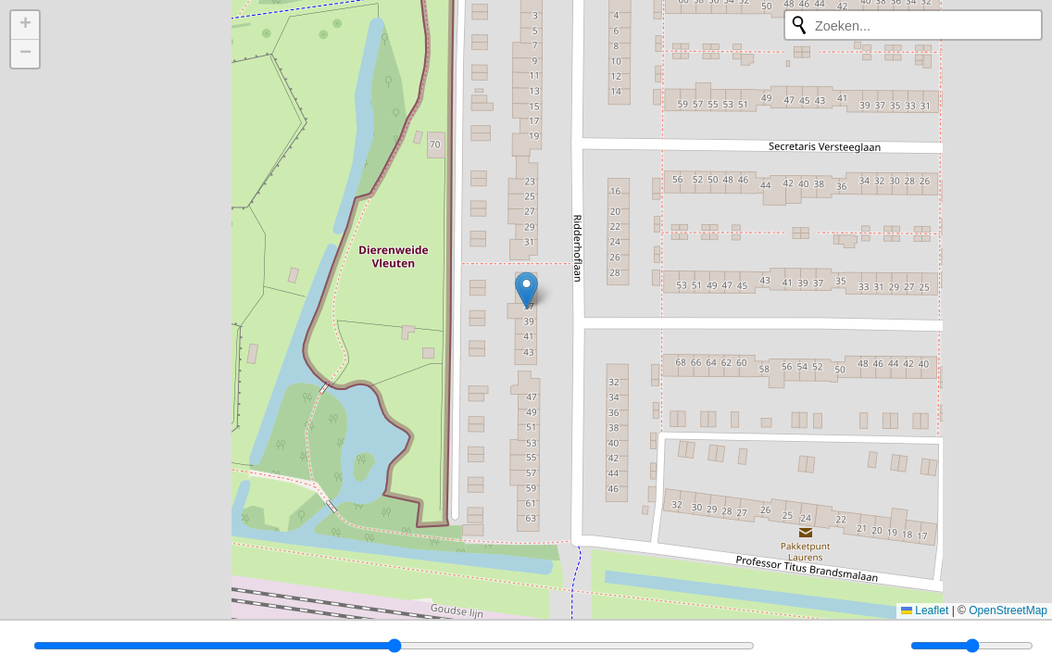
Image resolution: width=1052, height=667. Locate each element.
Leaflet (924, 610)
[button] (526, 290)
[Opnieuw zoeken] (799, 25)
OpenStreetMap (1008, 610)
